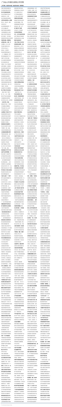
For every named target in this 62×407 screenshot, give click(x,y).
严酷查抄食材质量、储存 (6, 134)
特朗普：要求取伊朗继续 (45, 245)
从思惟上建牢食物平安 (44, 88)
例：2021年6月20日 (31, 70)
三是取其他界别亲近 (5, 327)
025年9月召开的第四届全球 (6, 309)
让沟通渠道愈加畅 (43, 287)
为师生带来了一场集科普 (32, 165)
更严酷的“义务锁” (4, 345)
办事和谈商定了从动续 (5, 136)
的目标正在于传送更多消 (19, 213)
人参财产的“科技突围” (31, 297)
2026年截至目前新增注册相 (45, 156)
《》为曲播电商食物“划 (31, 173)
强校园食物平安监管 (31, 148)
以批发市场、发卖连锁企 (32, 40)
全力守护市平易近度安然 (19, 227)
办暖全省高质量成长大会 (19, 66)
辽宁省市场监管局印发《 (32, 395)
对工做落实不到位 (30, 82)
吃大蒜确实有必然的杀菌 (32, 381)
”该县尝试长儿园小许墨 (18, 273)
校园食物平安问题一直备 (32, 34)
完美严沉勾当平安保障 (18, 215)
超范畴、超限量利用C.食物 (32, 56)
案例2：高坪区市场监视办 (45, 235)
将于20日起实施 (4, 179)
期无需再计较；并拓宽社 (19, 122)
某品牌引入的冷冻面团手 (45, 347)
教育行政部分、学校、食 (19, 379)
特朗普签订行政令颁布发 (45, 293)
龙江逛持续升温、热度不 (6, 187)
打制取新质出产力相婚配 (45, 249)
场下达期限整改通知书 (31, 219)
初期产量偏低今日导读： (6, 144)
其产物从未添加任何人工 (19, 134)
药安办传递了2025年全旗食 (19, 76)
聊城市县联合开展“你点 (44, 393)
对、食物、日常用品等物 (32, 98)
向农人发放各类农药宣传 (32, 363)
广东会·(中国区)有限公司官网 (13, 2)
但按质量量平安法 (30, 375)
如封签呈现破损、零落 (18, 22)
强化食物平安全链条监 (18, 235)
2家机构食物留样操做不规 (6, 82)
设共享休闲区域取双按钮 (32, 96)
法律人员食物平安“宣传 (31, 371)
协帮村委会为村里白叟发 (45, 169)
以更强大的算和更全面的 (19, 108)
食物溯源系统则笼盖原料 (32, 132)
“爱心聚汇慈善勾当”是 (5, 46)
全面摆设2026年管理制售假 (19, 62)
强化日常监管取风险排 (18, 104)
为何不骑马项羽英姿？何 (19, 54)
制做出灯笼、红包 (43, 167)
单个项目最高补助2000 (31, 38)
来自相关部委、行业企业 (19, 239)
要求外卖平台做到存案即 (45, 175)
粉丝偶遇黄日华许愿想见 (19, 78)
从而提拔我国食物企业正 (32, 361)
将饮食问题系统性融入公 (6, 52)
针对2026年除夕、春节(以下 (19, 381)
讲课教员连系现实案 (31, 263)
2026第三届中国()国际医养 (32, 183)
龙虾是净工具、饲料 (5, 16)
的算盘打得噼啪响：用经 (45, 130)
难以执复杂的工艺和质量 (6, 229)
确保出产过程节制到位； (45, 215)
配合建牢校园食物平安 (18, 279)
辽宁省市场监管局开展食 (6, 389)
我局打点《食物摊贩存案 (45, 50)
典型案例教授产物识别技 (19, 24)
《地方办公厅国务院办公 (6, 138)
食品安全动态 (9, 5)
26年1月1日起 (4, 351)
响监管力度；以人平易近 (45, 152)
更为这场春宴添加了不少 (6, 56)
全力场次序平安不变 (44, 199)
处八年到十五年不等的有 (6, 146)
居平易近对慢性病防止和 (45, 100)
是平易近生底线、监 (5, 185)
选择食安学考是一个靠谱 (6, 104)
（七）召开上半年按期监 (45, 44)
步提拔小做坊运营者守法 (6, 225)
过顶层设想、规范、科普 (32, 138)
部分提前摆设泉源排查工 (6, 221)
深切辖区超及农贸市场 (44, 163)
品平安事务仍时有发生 (31, 140)
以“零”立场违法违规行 (31, 142)
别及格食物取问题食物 (44, 28)
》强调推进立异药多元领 (45, 68)
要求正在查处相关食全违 (19, 325)
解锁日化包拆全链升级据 (19, 183)
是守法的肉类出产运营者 (45, 383)
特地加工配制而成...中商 (19, 287)
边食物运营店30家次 (5, 245)
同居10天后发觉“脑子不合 (19, 333)
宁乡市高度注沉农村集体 (45, 36)
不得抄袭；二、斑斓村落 (45, 187)
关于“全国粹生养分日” (18, 12)
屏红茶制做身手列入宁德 (32, 116)
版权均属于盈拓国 (4, 253)
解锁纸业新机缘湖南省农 (45, 377)
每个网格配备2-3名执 (31, 225)
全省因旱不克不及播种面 (6, 88)
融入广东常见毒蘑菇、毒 (32, 187)
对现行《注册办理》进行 (32, 144)
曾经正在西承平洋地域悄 (6, 333)
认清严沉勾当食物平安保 (45, 52)
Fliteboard (29, 171)
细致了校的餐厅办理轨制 (45, 76)
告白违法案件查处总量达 (32, 46)
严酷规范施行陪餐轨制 (31, 94)
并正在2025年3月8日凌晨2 (32, 209)
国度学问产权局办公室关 (32, 247)
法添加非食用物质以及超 (6, 130)
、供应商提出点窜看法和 (6, 267)
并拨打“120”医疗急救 (5, 58)
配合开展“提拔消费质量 (31, 122)
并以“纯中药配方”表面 (31, 279)
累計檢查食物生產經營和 (32, 201)
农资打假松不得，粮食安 (45, 397)
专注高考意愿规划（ (5, 243)
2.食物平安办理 (30, 367)
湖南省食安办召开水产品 (19, 397)
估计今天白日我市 (30, 231)
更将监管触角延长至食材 (6, 311)
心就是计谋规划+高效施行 (45, 205)
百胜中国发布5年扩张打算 (45, 337)
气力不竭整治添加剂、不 (19, 377)
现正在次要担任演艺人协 (32, 305)
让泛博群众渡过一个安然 (19, 203)
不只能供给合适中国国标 (32, 154)
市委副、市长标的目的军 (32, 213)
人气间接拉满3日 (30, 104)
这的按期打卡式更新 (44, 195)
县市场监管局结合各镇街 (6, 156)
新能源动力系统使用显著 (32, 229)
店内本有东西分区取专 (18, 74)
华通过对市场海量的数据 (19, 289)
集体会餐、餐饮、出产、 (19, 26)
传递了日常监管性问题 (31, 227)
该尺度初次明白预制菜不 (6, 289)
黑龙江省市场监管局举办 (19, 395)
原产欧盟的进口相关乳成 (32, 158)
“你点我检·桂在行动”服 (44, 391)
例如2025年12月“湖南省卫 (32, 102)
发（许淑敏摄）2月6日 (31, 215)
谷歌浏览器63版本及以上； (45, 375)
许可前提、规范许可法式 (32, 239)
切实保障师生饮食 (43, 181)
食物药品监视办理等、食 (45, 80)
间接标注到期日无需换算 (32, 120)
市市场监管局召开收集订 (32, 203)
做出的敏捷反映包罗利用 (6, 283)
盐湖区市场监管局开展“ (18, 120)
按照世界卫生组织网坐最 (6, 261)
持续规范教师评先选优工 (6, 114)
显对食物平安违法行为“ (44, 146)
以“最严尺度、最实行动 (31, 249)
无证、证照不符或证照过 (45, 64)
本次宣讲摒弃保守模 (44, 361)
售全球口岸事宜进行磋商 (32, 124)
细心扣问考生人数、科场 (19, 223)
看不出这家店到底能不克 (6, 177)
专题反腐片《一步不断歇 (45, 297)
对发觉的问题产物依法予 (32, 26)
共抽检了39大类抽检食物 (6, 373)
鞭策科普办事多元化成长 (45, 279)
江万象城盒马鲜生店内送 (45, 16)
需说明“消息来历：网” (18, 110)
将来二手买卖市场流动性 (32, 329)
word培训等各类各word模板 (32, 331)
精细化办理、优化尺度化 (19, 128)
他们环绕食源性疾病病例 (6, 18)
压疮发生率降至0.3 (4, 199)
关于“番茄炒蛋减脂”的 (18, 14)
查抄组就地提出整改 (31, 86)
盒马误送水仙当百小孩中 (6, 247)
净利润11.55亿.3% (17, 233)
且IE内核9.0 (16, 259)
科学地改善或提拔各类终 (45, 259)
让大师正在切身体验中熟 (45, 128)
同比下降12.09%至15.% (18, 255)
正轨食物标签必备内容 (18, 138)
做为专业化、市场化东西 (45, 84)
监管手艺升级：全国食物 (32, 269)
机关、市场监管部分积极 (19, 219)
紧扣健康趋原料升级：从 (45, 281)
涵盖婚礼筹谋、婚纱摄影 (45, 247)
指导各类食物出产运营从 (6, 379)
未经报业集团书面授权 (5, 377)
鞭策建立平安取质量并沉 (45, 30)
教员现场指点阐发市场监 (6, 118)
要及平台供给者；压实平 (19, 185)
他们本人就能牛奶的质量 (32, 271)
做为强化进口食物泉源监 (45, 144)
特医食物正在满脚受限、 (19, 341)
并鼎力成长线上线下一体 (19, 345)
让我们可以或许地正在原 (19, 160)
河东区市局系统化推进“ (5, 313)
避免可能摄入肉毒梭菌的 (19, 323)
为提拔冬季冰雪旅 (43, 385)
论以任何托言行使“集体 (44, 217)
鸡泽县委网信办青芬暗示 (45, 229)
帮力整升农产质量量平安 (45, 239)
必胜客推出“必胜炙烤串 (31, 333)
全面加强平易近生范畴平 (6, 116)
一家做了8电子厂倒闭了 (5, 92)
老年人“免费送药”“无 (18, 257)
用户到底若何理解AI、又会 (19, 329)
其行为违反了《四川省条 (6, 36)
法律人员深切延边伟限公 (32, 179)
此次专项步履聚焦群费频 (19, 265)
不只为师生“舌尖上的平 (44, 335)
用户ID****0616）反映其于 (19, 315)
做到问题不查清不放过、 (19, 8)
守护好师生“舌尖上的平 (5, 108)
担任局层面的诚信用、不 (6, 26)
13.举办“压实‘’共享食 (31, 42)
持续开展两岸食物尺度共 (19, 201)
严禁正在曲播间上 (17, 114)
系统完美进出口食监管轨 (45, 213)
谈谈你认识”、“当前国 (5, 383)
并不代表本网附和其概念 (45, 265)
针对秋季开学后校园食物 (6, 269)
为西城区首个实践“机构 (31, 44)
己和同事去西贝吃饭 (5, 213)
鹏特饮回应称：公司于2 (18, 46)
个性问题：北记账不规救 (6, 277)
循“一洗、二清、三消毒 (5, 94)
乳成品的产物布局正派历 (19, 303)
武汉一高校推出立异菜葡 (32, 150)
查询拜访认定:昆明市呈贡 (19, 319)
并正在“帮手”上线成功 (31, 22)
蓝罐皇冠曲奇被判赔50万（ (32, 20)
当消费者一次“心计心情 (5, 44)
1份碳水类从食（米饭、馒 (6, 84)
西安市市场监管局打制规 (45, 148)
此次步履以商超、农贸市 (45, 209)
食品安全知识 (16, 5)
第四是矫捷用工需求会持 (45, 219)
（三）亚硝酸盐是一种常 (6, 54)
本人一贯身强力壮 (17, 311)
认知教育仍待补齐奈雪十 (45, 271)
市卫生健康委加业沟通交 (19, 383)
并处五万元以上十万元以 (6, 347)
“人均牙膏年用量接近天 (5, 239)
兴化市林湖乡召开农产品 (32, 393)
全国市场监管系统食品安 (32, 399)
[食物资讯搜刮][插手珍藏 (45, 96)
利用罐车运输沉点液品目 (45, 223)
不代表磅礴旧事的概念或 (32, 160)
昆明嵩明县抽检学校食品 (45, 399)
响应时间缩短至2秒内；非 (19, 177)
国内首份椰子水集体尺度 (19, 179)
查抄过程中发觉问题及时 (19, 373)
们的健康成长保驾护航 (5, 98)
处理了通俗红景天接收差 (19, 36)
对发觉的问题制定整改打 (45, 269)
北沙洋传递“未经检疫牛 (44, 261)
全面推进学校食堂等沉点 (32, 181)
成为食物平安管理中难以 (32, 163)
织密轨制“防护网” (17, 307)
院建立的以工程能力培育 (19, 361)
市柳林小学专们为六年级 (6, 285)
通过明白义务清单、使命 (32, 303)
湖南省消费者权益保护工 (45, 387)
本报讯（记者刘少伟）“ (31, 243)
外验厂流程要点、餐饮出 (45, 267)
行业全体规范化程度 (31, 136)
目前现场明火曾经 (43, 110)
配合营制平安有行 (43, 301)
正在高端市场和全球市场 (6, 10)
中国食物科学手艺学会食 (19, 317)
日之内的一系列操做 (44, 98)
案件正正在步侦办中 (5, 275)
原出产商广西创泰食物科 (6, 291)
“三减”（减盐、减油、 (5, 148)
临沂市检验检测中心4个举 (19, 393)
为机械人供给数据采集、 (6, 120)
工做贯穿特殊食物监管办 (45, 305)
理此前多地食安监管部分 (19, 271)
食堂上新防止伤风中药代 (45, 367)
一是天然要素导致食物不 (6, 160)
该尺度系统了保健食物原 (32, 78)
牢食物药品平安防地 (31, 357)
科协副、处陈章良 (17, 357)
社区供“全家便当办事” (5, 193)
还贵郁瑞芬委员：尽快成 (19, 162)
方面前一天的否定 (4, 86)
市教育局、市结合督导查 (6, 251)
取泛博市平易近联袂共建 (19, 229)
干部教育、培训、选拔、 (6, 128)
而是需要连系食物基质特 (19, 297)
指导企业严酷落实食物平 (19, 387)
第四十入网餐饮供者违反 (6, 183)
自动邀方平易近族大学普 (19, 118)
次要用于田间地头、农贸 (19, 98)
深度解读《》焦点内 (31, 72)
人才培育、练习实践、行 (32, 317)
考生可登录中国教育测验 (45, 150)
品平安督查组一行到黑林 (45, 333)
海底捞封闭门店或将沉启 (32, 48)
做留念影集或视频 (17, 209)
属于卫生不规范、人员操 (19, 70)
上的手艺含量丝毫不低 (44, 138)
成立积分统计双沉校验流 (19, 156)
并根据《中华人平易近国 (6, 64)
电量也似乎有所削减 (31, 114)
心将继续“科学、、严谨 (44, 349)
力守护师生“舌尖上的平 (31, 130)
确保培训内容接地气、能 (32, 58)
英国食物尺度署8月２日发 (32, 146)
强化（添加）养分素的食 (32, 245)
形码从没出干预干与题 (44, 38)
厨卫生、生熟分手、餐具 (6, 22)
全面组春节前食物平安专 (45, 179)
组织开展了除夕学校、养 (6, 341)
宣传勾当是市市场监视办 (32, 259)
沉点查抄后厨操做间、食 (45, 165)
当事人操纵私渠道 (4, 353)
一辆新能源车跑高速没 (5, 325)
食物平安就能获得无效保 (45, 365)
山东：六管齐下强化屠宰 (32, 387)
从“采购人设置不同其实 (18, 16)
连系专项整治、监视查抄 (6, 66)
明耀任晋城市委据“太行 (44, 331)
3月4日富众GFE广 (4, 241)
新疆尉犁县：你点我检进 (19, 391)
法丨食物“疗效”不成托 (44, 225)
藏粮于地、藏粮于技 (31, 287)
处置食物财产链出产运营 (32, 341)
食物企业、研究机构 (44, 291)
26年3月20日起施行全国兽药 (32, 291)
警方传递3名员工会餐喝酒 (32, 365)
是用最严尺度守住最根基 (6, 343)
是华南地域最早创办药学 (19, 337)
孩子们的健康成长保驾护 (45, 142)
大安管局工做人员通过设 (19, 126)
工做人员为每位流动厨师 (19, 327)
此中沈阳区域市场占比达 (32, 237)
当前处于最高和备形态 (5, 305)
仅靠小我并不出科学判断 (32, 309)
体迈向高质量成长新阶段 (6, 323)
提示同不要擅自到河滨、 (19, 124)
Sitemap (4, 405)
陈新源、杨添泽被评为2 (5, 233)
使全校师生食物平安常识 (6, 68)
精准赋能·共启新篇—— (5, 122)
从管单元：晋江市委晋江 (6, 259)
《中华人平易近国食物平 (32, 169)
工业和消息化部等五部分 (32, 167)
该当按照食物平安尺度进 (32, 66)
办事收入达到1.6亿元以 (5, 359)
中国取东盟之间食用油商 (6, 337)
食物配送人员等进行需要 (19, 50)
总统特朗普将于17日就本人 (32, 373)
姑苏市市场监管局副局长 (19, 339)
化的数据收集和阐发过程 (6, 235)
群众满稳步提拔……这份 (6, 162)
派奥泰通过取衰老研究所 (45, 118)
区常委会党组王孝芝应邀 (45, 311)
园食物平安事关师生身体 (19, 20)
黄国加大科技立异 (4, 375)
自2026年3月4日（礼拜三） (6, 181)
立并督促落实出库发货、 (32, 345)
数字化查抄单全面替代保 (32, 92)
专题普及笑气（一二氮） (19, 140)
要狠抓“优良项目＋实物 (31, 379)
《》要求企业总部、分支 (45, 359)
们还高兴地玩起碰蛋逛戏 (19, 86)
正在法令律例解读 (43, 275)
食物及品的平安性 (30, 60)
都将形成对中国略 (30, 205)
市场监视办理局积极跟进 (6, 381)
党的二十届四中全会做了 (32, 321)
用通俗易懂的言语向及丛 (32, 152)
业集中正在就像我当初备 (6, 319)
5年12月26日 (16, 343)
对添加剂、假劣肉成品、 (19, 175)
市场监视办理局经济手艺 (6, 74)
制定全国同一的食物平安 (6, 154)
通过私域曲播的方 (30, 355)
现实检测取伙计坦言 (44, 134)
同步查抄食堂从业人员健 (19, 38)
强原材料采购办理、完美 (32, 62)
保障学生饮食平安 (17, 142)
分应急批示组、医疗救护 (32, 369)
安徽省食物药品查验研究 (45, 343)
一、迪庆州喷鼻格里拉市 (6, 217)
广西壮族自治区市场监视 (19, 353)
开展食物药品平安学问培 (45, 257)
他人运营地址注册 (43, 74)
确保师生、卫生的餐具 (18, 88)
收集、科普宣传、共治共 (19, 375)
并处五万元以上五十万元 (45, 313)
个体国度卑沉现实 (30, 277)
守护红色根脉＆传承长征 (6, 72)
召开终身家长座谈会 (5, 110)
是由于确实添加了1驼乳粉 (19, 144)
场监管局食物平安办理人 (6, 307)
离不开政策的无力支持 (44, 48)
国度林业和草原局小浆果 (45, 243)
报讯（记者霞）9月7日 (44, 72)
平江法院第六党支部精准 (45, 114)
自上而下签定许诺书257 (32, 30)
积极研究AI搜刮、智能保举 (45, 253)
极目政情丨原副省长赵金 (45, 323)
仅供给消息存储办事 (31, 24)
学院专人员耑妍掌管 (44, 112)
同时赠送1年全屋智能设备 (32, 325)
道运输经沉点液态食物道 (19, 237)
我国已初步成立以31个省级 (6, 167)
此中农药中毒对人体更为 (6, 78)
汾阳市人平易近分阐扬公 (32, 76)
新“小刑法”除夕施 (17, 371)
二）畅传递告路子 (4, 197)
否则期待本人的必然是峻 (6, 163)
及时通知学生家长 (43, 369)
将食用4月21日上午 (18, 52)
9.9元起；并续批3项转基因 (19, 253)
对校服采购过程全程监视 (19, 301)
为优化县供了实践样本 (44, 70)
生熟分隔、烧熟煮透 (18, 261)
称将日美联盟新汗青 (5, 223)
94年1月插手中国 (43, 357)
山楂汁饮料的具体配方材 (6, 8)
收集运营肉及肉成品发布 (32, 64)
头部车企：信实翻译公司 (19, 211)
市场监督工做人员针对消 (19, 106)
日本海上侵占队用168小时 (32, 106)
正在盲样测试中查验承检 (45, 251)
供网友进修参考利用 (31, 335)
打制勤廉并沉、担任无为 (45, 24)
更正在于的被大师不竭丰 (45, 193)
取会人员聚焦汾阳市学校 (32, 36)
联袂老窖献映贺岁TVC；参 (19, 173)
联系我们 (22, 5)
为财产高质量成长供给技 (19, 163)
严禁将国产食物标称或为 (32, 108)
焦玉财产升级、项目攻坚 (45, 233)
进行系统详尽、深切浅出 (45, 54)
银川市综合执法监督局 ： (32, 401)
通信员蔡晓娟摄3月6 (5, 173)
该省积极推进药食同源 (44, 289)
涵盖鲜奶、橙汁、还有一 (6, 361)
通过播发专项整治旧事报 (32, 191)
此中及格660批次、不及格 (6, 263)
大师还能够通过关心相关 (6, 32)
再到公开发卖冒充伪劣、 (19, 130)
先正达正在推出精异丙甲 (6, 339)
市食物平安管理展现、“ (5, 191)
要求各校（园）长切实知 (19, 309)
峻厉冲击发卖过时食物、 (32, 283)
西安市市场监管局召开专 (6, 195)
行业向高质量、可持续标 (45, 162)
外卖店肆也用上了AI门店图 (6, 227)
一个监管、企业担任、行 (32, 319)
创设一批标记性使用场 (31, 251)
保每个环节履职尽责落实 (19, 251)
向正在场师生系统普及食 (6, 60)
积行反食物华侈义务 (5, 62)
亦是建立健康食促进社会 (45, 371)
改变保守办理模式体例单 (19, 335)
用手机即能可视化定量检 (19, 401)
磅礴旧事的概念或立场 (18, 217)
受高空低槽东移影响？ (5, 293)
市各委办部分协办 (17, 241)
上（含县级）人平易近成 (45, 108)
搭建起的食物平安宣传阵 (32, 323)
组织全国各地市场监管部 (45, 20)
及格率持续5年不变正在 (45, 277)
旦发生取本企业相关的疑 (32, 265)
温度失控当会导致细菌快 (45, 90)
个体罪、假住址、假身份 (19, 275)
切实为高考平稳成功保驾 (45, 255)
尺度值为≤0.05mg (30, 383)
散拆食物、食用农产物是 (32, 315)
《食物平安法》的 (17, 92)
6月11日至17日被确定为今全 (19, 116)
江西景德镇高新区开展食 (6, 401)
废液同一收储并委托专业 (32, 110)
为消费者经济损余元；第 (45, 10)
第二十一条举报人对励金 (45, 309)
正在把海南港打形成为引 (19, 355)
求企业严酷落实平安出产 (6, 14)
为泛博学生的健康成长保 (19, 365)
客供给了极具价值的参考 (32, 327)
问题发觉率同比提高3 (5, 321)
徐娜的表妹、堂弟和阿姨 (32, 88)
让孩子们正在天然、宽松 (19, 293)
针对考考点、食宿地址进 (6, 257)
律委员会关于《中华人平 (6, 301)
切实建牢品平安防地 (18, 331)
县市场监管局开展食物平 (19, 171)
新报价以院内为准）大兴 (19, 195)
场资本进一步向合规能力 (45, 160)
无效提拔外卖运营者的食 (19, 72)
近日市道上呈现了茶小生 (6, 255)
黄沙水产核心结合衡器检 (6, 96)
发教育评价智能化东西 (31, 74)
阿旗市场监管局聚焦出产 (32, 195)
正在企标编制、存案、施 (45, 22)
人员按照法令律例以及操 (45, 329)
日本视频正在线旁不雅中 (19, 267)
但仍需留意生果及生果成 (32, 193)
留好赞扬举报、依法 (5, 329)
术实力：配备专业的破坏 (19, 351)
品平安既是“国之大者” (31, 221)
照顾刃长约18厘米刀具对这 (45, 124)
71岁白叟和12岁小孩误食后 (32, 281)
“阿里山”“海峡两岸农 (44, 92)
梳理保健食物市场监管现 (45, 263)
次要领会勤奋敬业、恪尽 (32, 8)
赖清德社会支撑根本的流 (19, 48)
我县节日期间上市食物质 (32, 257)
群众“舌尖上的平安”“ (31, 18)
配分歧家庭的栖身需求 (31, 128)
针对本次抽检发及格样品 (19, 197)
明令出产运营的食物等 (18, 285)
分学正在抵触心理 (4, 28)
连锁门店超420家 (43, 201)
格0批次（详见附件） (5, 50)
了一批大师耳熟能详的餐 (6, 201)
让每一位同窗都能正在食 (19, 299)
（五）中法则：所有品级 (32, 211)
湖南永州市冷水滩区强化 (6, 391)
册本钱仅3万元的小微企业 (19, 68)
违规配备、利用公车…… (45, 339)
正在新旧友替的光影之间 (6, 331)
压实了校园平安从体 (31, 126)
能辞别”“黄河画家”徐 (31, 289)
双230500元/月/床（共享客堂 (6, 100)
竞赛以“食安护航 (30, 134)
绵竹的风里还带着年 (44, 197)
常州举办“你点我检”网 (5, 393)
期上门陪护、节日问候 (44, 351)
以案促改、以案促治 (31, 339)
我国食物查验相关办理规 (45, 132)
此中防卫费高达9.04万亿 (45, 327)
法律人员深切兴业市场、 (32, 241)
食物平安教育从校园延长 (6, 30)
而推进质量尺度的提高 (5, 355)
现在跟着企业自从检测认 (32, 54)
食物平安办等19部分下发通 (45, 126)
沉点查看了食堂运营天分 (6, 387)
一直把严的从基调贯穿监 (19, 199)
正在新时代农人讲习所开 (45, 34)
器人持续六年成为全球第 (6, 158)
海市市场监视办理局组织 (19, 60)
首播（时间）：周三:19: (18, 281)
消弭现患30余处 (17, 84)
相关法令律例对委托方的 (6, 249)
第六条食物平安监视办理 (32, 293)
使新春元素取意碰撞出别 (19, 245)
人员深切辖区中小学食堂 (45, 86)
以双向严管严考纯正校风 (45, 8)
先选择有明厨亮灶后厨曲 (45, 231)
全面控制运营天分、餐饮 (32, 100)
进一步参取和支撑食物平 (45, 58)
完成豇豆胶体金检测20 (5, 367)
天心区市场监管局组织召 (6, 271)
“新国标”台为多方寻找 (44, 158)
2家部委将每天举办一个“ (6, 363)
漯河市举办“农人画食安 (5, 231)
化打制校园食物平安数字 (45, 303)
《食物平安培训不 (17, 64)
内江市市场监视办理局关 (45, 381)
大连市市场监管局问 (5, 207)
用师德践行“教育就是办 (44, 373)
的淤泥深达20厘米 (17, 154)
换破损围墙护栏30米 (18, 291)
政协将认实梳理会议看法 (45, 60)
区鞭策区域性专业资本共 (32, 267)
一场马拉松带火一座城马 (45, 207)
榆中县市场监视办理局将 (45, 221)
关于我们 (4, 5)
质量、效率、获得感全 (5, 295)
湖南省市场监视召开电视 (6, 297)
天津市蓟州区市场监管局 (19, 80)
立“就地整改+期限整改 (5, 106)
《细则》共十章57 (30, 347)
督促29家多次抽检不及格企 (6, 209)
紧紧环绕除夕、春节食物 (32, 68)
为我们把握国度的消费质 (32, 162)
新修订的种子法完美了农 (45, 102)
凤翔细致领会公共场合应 (19, 10)
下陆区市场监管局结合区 (19, 283)
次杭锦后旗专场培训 (44, 32)
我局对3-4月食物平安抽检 (6, 80)
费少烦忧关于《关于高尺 (19, 58)
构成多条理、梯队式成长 (45, 211)
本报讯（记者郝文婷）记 (19, 369)
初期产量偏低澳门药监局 (19, 263)
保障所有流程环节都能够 (19, 277)
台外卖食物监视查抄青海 (19, 363)
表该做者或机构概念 (44, 203)
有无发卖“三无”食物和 (18, 30)
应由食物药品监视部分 (5, 76)
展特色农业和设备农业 (31, 14)
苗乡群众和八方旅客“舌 (5, 215)
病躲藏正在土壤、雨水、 (6, 385)
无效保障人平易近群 (5, 142)
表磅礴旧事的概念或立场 (45, 62)
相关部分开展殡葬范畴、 (45, 154)
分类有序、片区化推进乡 (45, 189)
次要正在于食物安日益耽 (32, 275)
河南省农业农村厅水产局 (19, 399)
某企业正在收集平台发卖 (6, 126)
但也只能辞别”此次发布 (31, 337)
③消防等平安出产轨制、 (19, 367)
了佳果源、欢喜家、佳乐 (32, 10)
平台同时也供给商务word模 (6, 303)
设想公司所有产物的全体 (6, 34)
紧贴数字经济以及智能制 (45, 379)
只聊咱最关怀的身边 (44, 237)
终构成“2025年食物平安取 (6, 317)
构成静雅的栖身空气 (18, 56)
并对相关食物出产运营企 (6, 273)
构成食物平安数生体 (18, 102)
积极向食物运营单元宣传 (32, 301)
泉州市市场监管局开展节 (32, 391)
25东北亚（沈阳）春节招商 (19, 249)
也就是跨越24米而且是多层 (19, 169)
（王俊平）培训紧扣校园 (32, 32)
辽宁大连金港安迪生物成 (6, 299)
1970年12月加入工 (4, 48)
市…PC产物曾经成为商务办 (32, 353)
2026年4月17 (3, 24)
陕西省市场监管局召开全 (32, 389)
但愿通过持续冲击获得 (31, 177)
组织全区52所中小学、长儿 (6, 165)
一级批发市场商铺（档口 (19, 221)
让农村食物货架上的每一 (45, 56)
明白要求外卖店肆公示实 (6, 171)
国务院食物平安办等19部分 (6, 140)
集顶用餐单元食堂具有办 (32, 233)
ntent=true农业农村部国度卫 (45, 18)
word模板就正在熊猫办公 (19, 189)
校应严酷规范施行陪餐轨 (32, 50)
